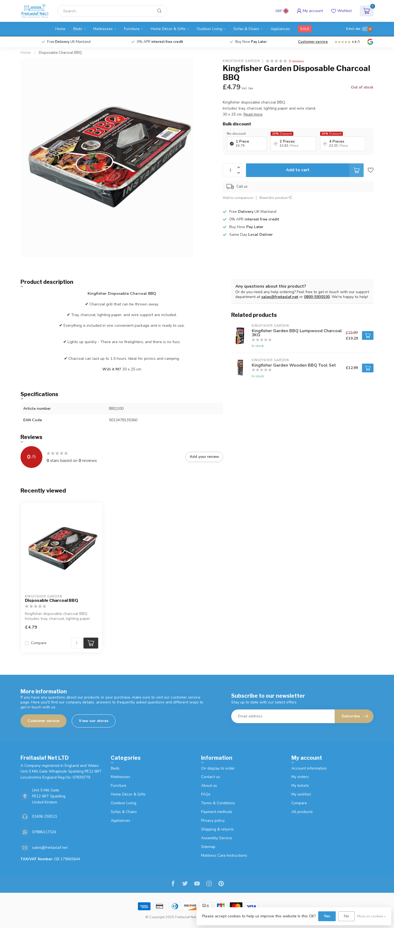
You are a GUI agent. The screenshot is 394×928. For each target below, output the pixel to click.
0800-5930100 (317, 296)
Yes (327, 916)
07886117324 (44, 832)
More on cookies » (371, 916)
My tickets (300, 785)
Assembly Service (216, 838)
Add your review (204, 456)
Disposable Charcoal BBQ (60, 52)
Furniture (132, 28)
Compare (39, 643)
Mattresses (103, 28)
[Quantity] (76, 643)
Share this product (275, 197)
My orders (300, 776)
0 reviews (296, 61)
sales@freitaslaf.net (279, 296)
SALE (304, 28)
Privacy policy (213, 820)
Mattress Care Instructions (224, 855)
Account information (309, 768)
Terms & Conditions (218, 803)
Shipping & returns (217, 829)
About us (209, 785)
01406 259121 (44, 816)
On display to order (218, 768)
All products (302, 811)
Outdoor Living (209, 28)
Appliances (280, 28)
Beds (77, 28)
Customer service (313, 41)
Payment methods (216, 811)
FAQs (205, 794)
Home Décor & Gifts (168, 28)
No (346, 916)
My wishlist (301, 794)
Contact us (210, 776)
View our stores (93, 720)
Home (60, 28)
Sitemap (208, 846)
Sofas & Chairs (246, 28)
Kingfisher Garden (241, 61)
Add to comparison (238, 197)
